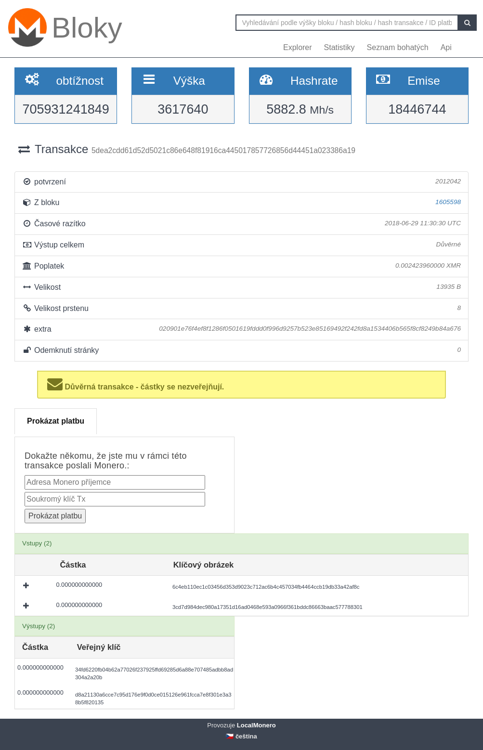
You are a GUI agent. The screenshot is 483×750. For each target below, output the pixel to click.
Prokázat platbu (55, 421)
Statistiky (339, 47)
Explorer (297, 47)
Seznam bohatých (398, 47)
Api (446, 47)
